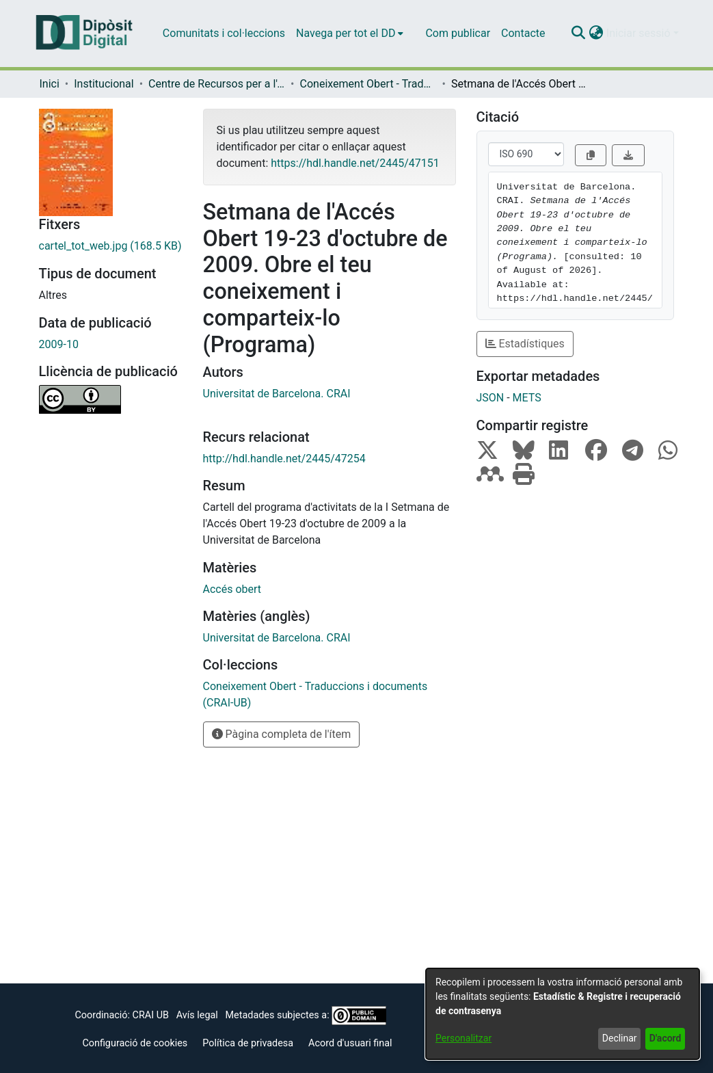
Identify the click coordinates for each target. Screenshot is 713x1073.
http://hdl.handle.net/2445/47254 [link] (284, 458)
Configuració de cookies (134, 1043)
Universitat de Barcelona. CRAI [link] (277, 393)
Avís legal (197, 1015)
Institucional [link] (103, 83)
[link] (111, 246)
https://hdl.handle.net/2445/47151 (355, 163)
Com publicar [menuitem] (457, 33)
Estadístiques (525, 343)
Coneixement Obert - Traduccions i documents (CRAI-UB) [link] (368, 83)
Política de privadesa (247, 1043)
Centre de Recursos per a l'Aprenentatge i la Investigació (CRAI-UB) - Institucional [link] (216, 83)
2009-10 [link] (59, 344)
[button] (578, 33)
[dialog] (562, 1013)
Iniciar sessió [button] (639, 33)
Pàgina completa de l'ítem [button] (281, 734)
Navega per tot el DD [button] (345, 33)
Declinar (619, 1038)
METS (527, 397)
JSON (490, 397)
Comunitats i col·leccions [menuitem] (224, 33)
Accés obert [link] (232, 589)
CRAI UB (151, 1015)
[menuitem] (349, 33)
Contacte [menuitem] (523, 33)
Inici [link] (49, 83)
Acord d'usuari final (350, 1043)
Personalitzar (463, 1038)
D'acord (665, 1038)
